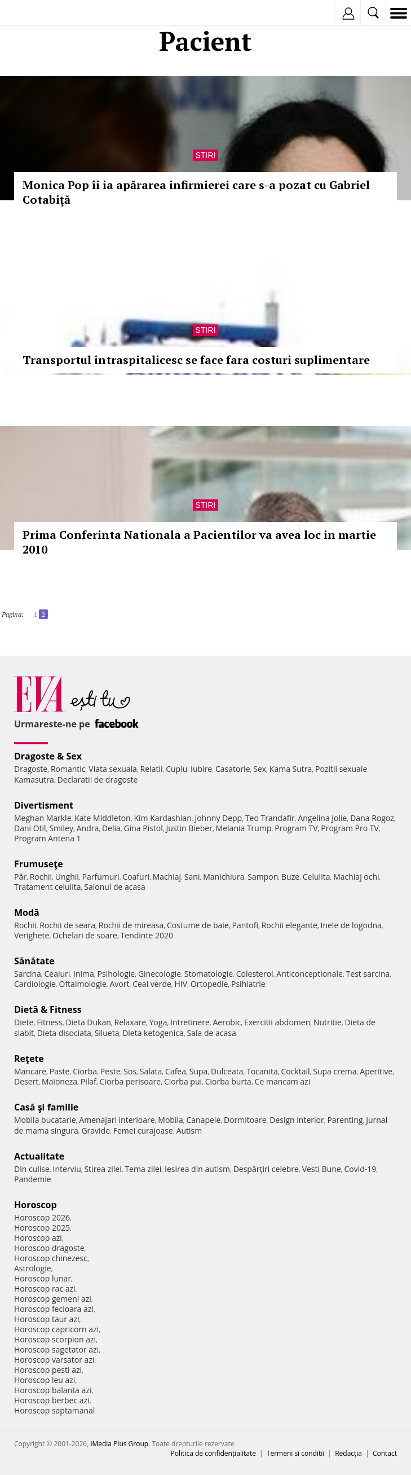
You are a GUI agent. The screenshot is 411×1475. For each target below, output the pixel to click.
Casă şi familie (46, 1107)
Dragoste (30, 768)
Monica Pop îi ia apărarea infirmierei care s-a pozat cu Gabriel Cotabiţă (196, 192)
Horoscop (35, 1205)
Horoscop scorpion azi (55, 1339)
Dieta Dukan (88, 1022)
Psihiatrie (248, 983)
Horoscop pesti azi (48, 1369)
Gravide (95, 1130)
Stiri (206, 155)
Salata (151, 1071)
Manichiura (223, 876)
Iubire (201, 768)
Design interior (296, 1119)
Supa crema (334, 1071)
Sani (192, 876)
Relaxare (130, 1022)
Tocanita (262, 1071)
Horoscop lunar (42, 1278)
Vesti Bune (321, 1169)
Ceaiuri (57, 973)
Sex (259, 768)
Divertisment (43, 805)
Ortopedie (209, 983)
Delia (111, 828)
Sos (129, 1071)
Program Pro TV (350, 828)
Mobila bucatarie (45, 1119)
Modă (26, 912)
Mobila (170, 1119)
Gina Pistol (143, 828)
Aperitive (376, 1071)
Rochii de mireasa (131, 925)
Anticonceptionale (309, 973)
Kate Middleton (102, 818)
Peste (110, 1071)
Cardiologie (35, 983)
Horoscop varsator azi (54, 1359)
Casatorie (232, 768)
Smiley (61, 828)
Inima (83, 973)
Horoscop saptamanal (54, 1410)
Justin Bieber (189, 828)
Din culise (32, 1169)
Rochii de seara (67, 925)
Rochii (41, 876)
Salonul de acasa (114, 886)
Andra (88, 828)
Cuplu (176, 768)
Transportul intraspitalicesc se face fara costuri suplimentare (196, 359)
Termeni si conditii (296, 1453)
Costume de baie (198, 925)
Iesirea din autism (197, 1169)
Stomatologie (208, 973)
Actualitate (39, 1156)
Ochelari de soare (84, 935)
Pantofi (245, 925)
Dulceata (227, 1071)
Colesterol (254, 973)
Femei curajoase (143, 1130)
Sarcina (27, 973)
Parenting (345, 1119)
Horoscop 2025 (42, 1227)
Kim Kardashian (162, 818)
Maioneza (59, 1081)
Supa (198, 1071)
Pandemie (32, 1179)
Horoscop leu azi (44, 1380)
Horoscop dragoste (49, 1248)
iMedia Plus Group (119, 1443)
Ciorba (85, 1071)
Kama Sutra (290, 768)
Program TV (296, 828)
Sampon (263, 876)
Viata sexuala (113, 768)
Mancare (30, 1071)
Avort (119, 983)
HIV (181, 983)
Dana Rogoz (372, 818)
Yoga (158, 1022)
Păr (20, 876)
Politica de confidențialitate (213, 1453)
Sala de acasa (211, 1033)
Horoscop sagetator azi (56, 1349)
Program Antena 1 (47, 838)
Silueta (106, 1033)
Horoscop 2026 (42, 1217)
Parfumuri (101, 876)
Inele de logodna (350, 925)
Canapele (203, 1119)
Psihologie (116, 973)
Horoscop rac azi (45, 1288)
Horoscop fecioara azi (54, 1308)
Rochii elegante (289, 925)
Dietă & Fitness (48, 1009)
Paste (60, 1071)
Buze (290, 876)
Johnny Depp (218, 818)
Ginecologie (159, 973)
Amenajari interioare (116, 1119)
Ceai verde (151, 983)
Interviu (67, 1169)
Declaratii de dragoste (98, 779)
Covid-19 (360, 1169)
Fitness (50, 1022)
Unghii (67, 876)
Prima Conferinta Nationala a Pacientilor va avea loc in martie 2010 (199, 542)
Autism (189, 1130)
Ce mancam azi (283, 1081)
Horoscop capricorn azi (56, 1329)
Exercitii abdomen (277, 1022)
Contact (385, 1453)
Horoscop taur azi (46, 1319)
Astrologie (32, 1268)
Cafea (175, 1071)
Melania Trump (244, 828)
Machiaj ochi (356, 876)
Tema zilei (143, 1169)
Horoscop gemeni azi (52, 1298)
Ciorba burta (228, 1081)
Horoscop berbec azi (52, 1400)
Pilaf (88, 1081)
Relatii (151, 768)
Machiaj (167, 876)
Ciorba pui (183, 1081)
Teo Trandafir (270, 818)
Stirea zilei (102, 1169)
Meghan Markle (43, 818)
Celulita (316, 876)
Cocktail (295, 1071)
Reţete (29, 1058)
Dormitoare (245, 1119)
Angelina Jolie (322, 818)
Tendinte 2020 (147, 935)
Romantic (68, 768)
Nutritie (327, 1022)
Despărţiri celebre (266, 1169)
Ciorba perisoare (130, 1081)
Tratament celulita (47, 886)
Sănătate (34, 961)
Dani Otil (30, 828)
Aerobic (227, 1022)
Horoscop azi (38, 1237)
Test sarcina (368, 973)
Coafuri (135, 876)
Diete (23, 1022)
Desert (26, 1081)
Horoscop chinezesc (50, 1258)
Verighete (31, 935)
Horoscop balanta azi (52, 1390)
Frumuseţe (38, 864)
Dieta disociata (64, 1033)
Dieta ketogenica (153, 1033)
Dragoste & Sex (48, 756)
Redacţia (348, 1453)
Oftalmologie (83, 983)
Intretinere (190, 1022)
